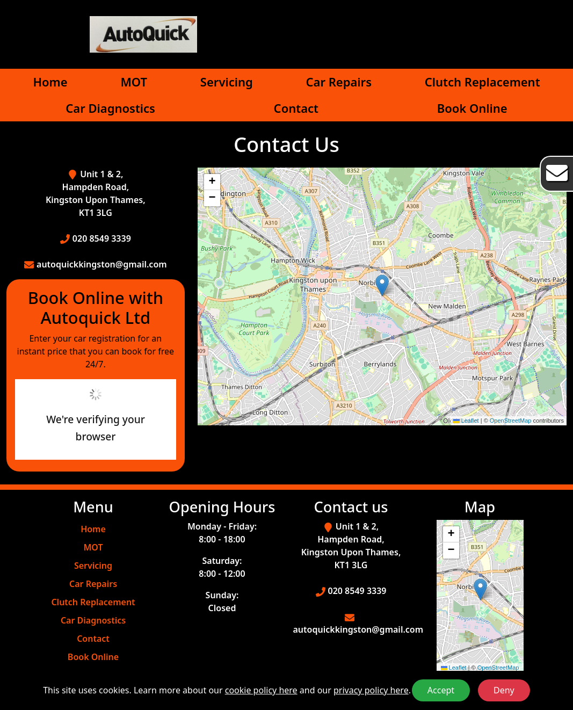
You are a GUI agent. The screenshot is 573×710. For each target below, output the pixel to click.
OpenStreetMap (511, 420)
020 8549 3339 (101, 238)
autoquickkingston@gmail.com (102, 264)
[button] (382, 285)
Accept (440, 690)
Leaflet (466, 420)
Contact (296, 108)
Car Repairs (339, 82)
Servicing (226, 82)
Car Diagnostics (110, 108)
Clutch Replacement (482, 82)
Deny (504, 690)
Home (50, 82)
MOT (133, 82)
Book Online (472, 108)
